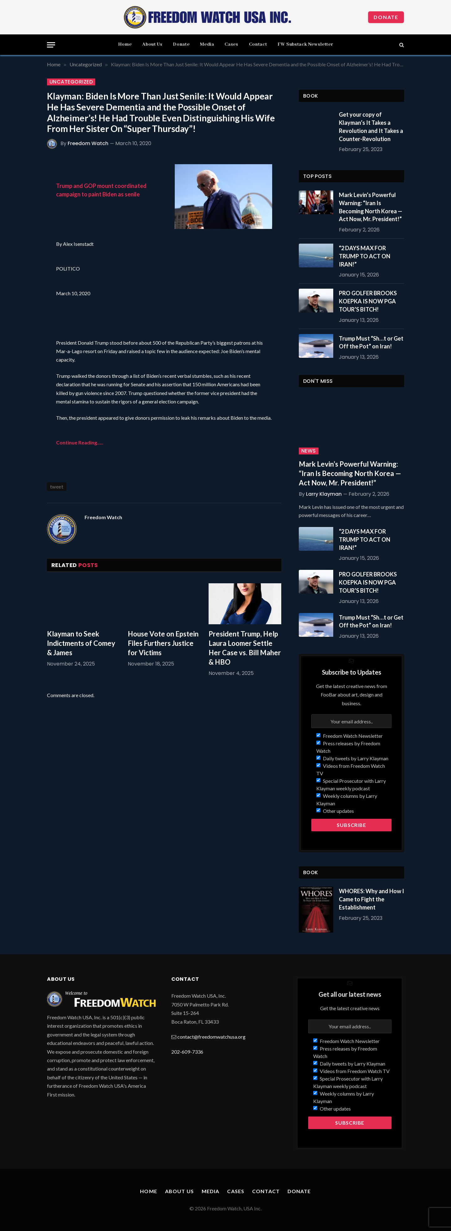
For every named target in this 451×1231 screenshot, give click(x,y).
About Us (152, 44)
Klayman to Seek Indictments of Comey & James (81, 643)
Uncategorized (71, 82)
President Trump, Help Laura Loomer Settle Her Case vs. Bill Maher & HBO (245, 648)
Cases (231, 44)
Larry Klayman (324, 494)
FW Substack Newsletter (305, 44)
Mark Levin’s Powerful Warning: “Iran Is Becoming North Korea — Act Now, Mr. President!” (370, 206)
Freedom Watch (88, 143)
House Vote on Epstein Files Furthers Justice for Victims (163, 643)
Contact (258, 44)
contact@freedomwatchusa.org (211, 1037)
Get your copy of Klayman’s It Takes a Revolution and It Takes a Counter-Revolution (371, 126)
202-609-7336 (187, 1052)
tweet (56, 486)
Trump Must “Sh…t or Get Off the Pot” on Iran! (371, 342)
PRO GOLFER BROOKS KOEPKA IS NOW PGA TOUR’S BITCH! (368, 301)
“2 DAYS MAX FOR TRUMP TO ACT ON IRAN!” (364, 256)
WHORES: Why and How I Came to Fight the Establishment (371, 899)
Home (125, 44)
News (308, 451)
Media (207, 44)
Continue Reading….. (79, 442)
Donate (386, 17)
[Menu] (51, 45)
